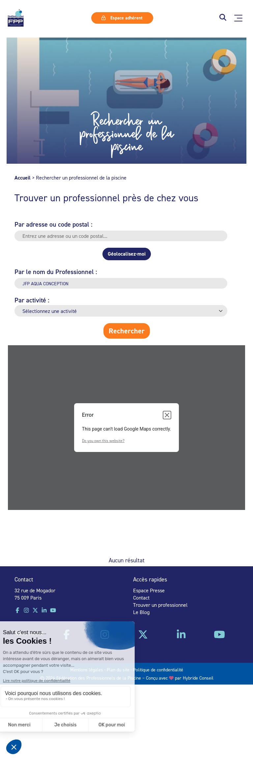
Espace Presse (149, 590)
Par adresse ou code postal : (53, 224)
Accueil (22, 177)
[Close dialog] (167, 415)
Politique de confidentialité (158, 669)
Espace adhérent (121, 18)
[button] (222, 18)
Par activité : (31, 300)
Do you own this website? (103, 440)
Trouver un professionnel (160, 605)
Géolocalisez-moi (127, 253)
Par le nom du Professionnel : (55, 271)
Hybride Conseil (198, 678)
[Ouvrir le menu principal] (238, 18)
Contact (141, 597)
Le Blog (141, 612)
